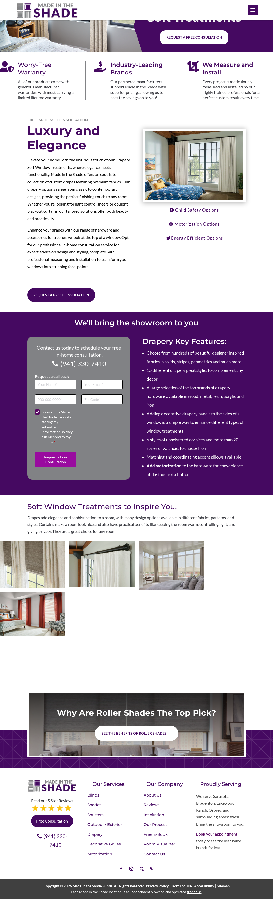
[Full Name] (55, 385)
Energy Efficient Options (197, 238)
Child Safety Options (197, 210)
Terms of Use (181, 886)
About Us (153, 795)
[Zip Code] (102, 399)
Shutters (95, 814)
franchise (194, 892)
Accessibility (204, 886)
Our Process (156, 824)
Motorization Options (197, 224)
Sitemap (223, 886)
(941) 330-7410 (83, 363)
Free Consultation (52, 820)
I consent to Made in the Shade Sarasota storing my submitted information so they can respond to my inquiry (57, 427)
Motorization (99, 854)
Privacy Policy (157, 886)
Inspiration (154, 814)
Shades (94, 804)
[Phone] (55, 399)
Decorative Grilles (104, 844)
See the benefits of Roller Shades (134, 733)
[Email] (102, 385)
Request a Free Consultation (61, 295)
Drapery (94, 834)
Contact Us (154, 854)
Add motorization (164, 465)
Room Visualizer (159, 844)
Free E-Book (156, 834)
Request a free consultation (194, 37)
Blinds (93, 795)
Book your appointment (216, 834)
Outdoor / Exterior (104, 824)
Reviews (151, 804)
